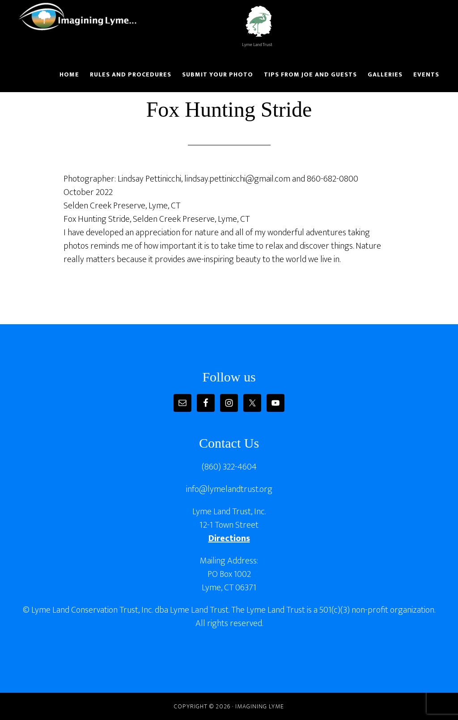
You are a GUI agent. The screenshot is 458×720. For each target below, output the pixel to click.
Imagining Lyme (83, 17)
